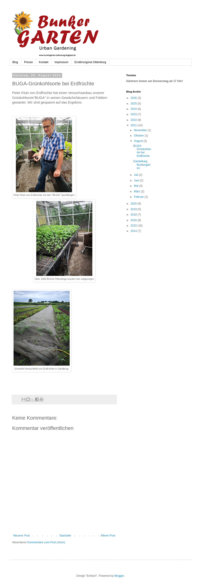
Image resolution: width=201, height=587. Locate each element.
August (139, 141)
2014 (134, 231)
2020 (134, 203)
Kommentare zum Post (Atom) (46, 542)
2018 (134, 214)
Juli (136, 174)
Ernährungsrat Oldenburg (90, 62)
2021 (134, 125)
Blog (15, 62)
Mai (136, 185)
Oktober (139, 135)
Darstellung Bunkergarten (142, 165)
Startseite (65, 535)
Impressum (61, 62)
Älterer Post (107, 535)
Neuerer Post (21, 535)
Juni (137, 180)
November (141, 130)
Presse (28, 62)
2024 (134, 109)
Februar (139, 196)
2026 (134, 98)
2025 (134, 103)
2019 (134, 209)
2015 (134, 225)
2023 (134, 114)
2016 (134, 220)
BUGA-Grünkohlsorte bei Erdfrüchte (142, 151)
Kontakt (43, 62)
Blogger (119, 575)
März (137, 191)
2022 (134, 120)
